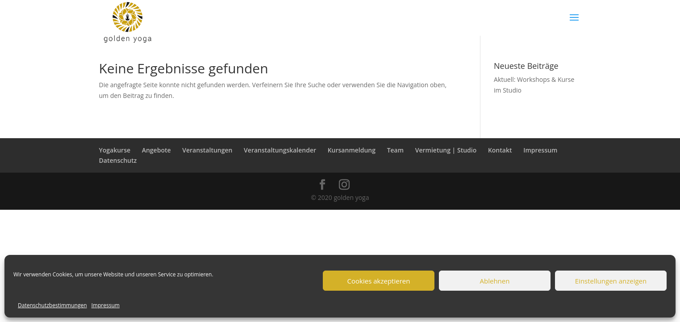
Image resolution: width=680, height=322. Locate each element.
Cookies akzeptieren (378, 280)
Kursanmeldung (351, 150)
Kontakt (500, 150)
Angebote (156, 150)
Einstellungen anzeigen (611, 280)
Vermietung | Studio (446, 150)
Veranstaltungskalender (280, 150)
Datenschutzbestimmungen (52, 305)
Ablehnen (495, 280)
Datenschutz (118, 160)
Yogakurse (115, 150)
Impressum (106, 305)
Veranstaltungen (207, 150)
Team (395, 150)
